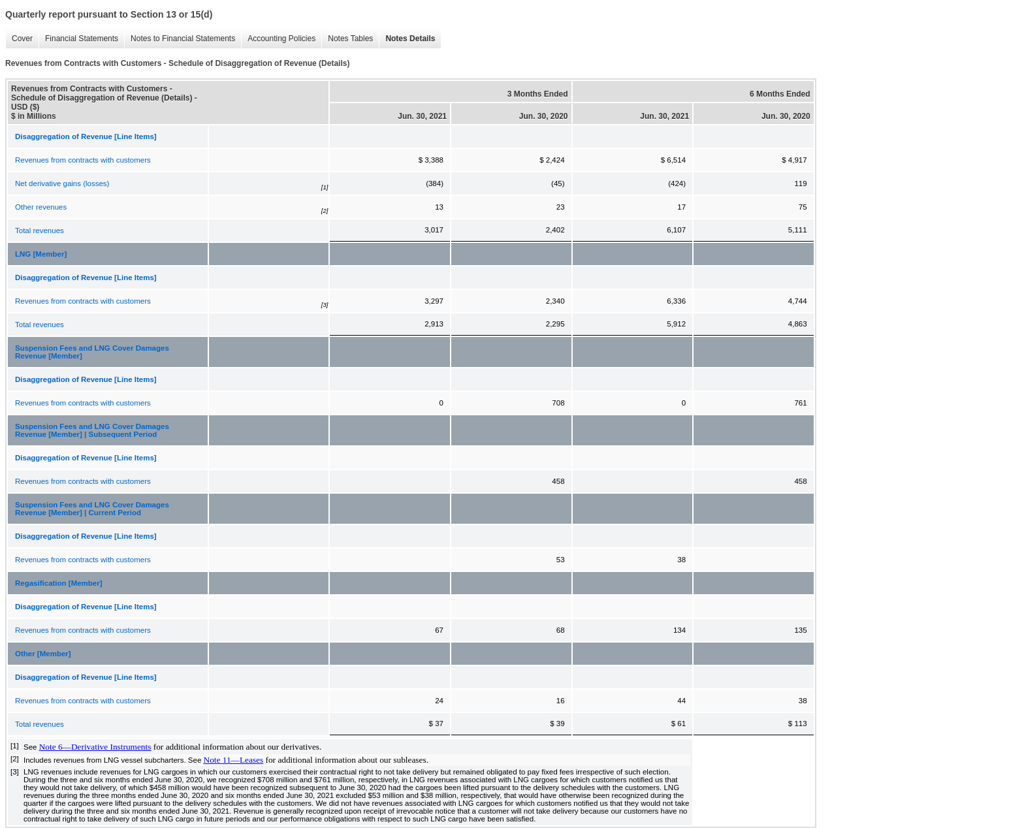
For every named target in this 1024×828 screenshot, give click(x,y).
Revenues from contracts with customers (83, 160)
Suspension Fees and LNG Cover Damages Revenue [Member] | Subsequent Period (92, 430)
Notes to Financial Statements (183, 38)
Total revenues (39, 230)
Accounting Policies (281, 38)
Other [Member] (43, 654)
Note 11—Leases (234, 760)
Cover (22, 38)
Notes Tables (350, 38)
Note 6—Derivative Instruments (95, 747)
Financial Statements (81, 38)
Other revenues (41, 207)
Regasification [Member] (59, 583)
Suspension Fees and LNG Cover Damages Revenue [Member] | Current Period (92, 509)
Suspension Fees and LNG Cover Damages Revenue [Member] (92, 352)
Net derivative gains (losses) (62, 183)
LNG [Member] (41, 254)
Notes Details (410, 38)
